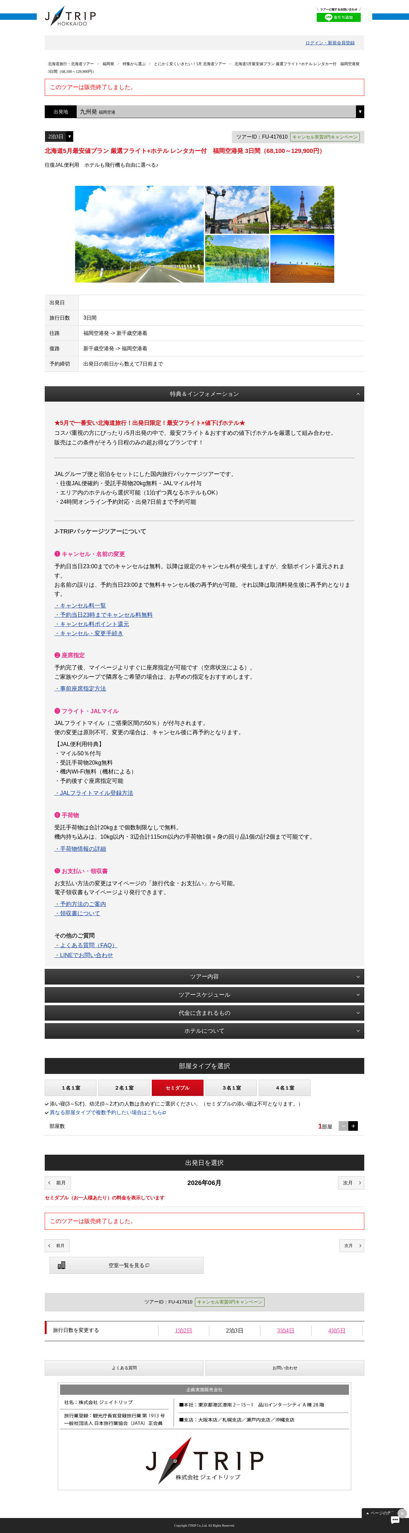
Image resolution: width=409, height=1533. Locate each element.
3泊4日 (286, 1330)
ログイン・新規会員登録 (330, 42)
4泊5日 (337, 1330)
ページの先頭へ (385, 1513)
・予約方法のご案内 (80, 904)
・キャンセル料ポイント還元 (91, 624)
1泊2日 (183, 1330)
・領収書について (77, 913)
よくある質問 (124, 1367)
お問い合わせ (285, 1367)
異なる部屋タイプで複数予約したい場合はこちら (106, 1112)
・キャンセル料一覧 (80, 605)
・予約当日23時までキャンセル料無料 (103, 615)
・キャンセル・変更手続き (88, 633)
